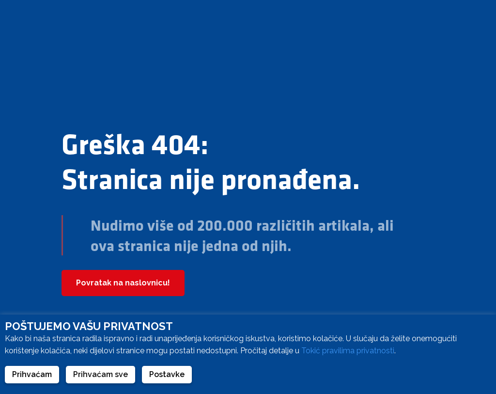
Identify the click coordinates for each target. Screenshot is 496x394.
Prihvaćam (32, 374)
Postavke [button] (167, 374)
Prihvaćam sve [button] (100, 374)
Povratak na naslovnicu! (123, 282)
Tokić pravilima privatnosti (347, 350)
